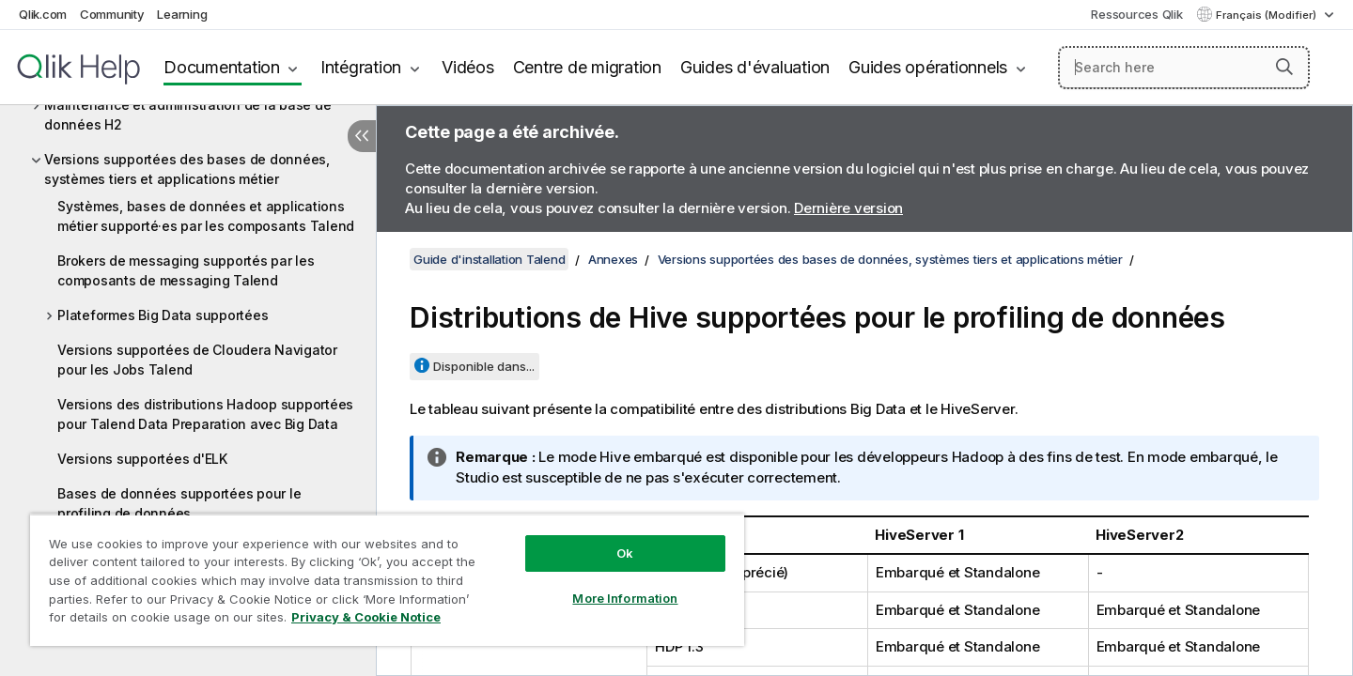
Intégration (360, 67)
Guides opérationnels (927, 67)
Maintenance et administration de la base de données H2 (187, 114)
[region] (387, 580)
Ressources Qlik (1136, 14)
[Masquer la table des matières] (362, 136)
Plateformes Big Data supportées (162, 315)
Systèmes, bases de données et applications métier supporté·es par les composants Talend (205, 216)
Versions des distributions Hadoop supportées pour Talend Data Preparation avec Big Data (205, 414)
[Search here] (1184, 67)
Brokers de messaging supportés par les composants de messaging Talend (186, 270)
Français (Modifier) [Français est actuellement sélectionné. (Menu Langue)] (1267, 15)
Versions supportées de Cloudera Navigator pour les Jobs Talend (197, 359)
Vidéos (468, 67)
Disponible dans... (484, 366)
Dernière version (848, 208)
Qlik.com (43, 14)
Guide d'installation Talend (489, 259)
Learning (182, 14)
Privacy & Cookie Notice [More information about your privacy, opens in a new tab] (366, 616)
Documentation (221, 67)
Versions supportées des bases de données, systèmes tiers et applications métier (187, 169)
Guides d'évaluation (755, 67)
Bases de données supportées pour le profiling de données (179, 503)
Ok (624, 553)
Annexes (613, 259)
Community (112, 14)
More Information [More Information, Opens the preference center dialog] (624, 598)
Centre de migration (587, 67)
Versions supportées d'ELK (142, 459)
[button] (1284, 66)
